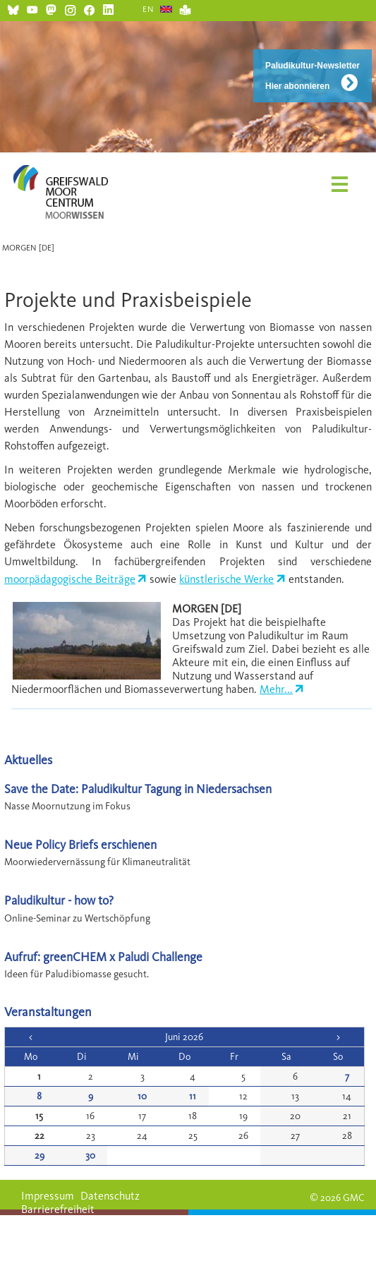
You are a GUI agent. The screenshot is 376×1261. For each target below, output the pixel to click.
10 (142, 1096)
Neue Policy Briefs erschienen (80, 844)
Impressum (47, 1195)
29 (39, 1156)
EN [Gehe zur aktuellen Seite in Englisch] (148, 9)
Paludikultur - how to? (59, 900)
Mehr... (276, 689)
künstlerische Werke (226, 579)
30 (90, 1156)
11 (192, 1096)
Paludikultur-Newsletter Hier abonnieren (312, 76)
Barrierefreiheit (58, 1209)
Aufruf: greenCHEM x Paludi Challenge (103, 956)
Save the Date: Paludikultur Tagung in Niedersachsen (138, 788)
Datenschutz (110, 1195)
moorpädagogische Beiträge (69, 579)
